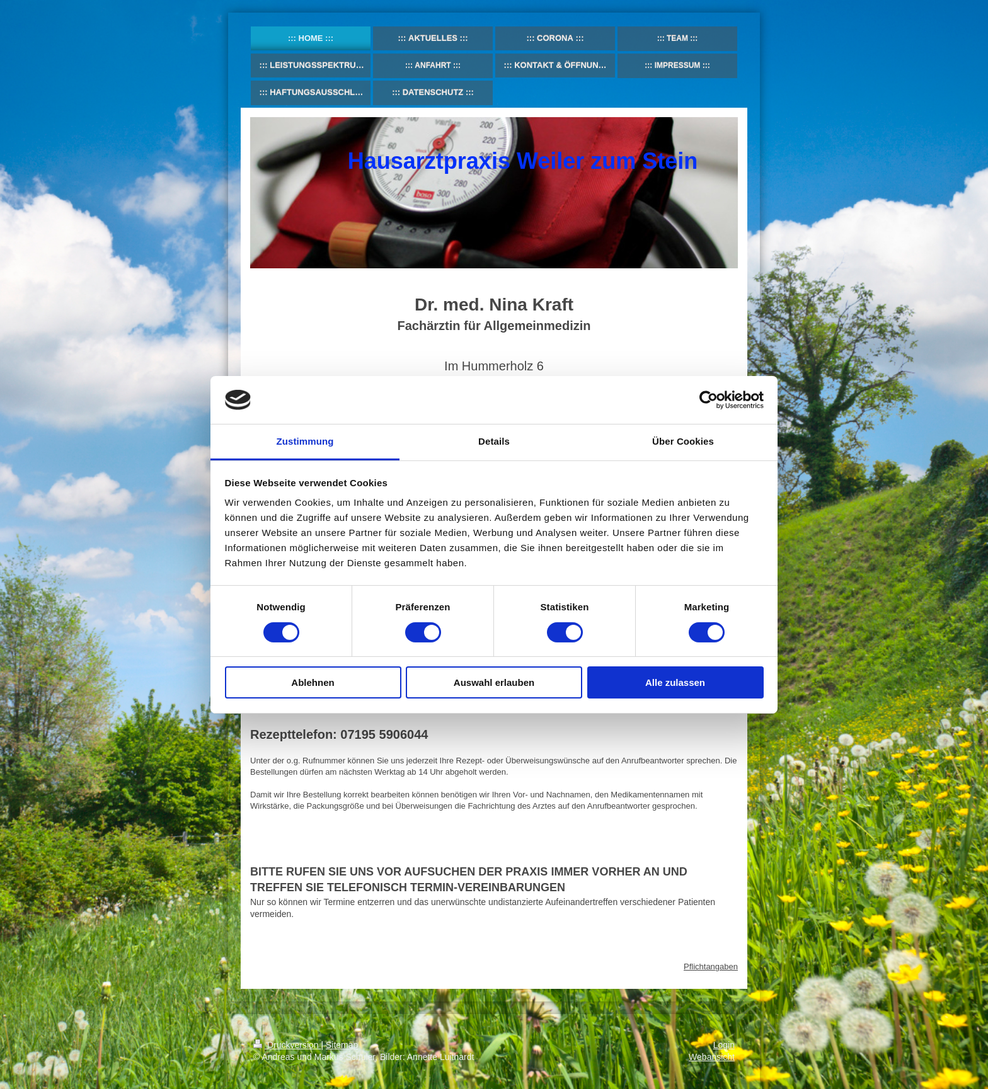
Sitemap (342, 1045)
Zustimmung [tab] (305, 441)
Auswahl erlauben (494, 682)
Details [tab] (494, 441)
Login (724, 1045)
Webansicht (712, 1057)
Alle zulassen (675, 682)
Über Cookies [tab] (683, 441)
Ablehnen (312, 682)
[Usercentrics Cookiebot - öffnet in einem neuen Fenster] (708, 400)
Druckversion (287, 1045)
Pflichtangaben (711, 966)
